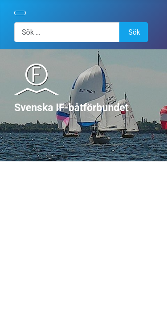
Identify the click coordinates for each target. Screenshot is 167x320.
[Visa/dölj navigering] (20, 13)
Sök (134, 32)
